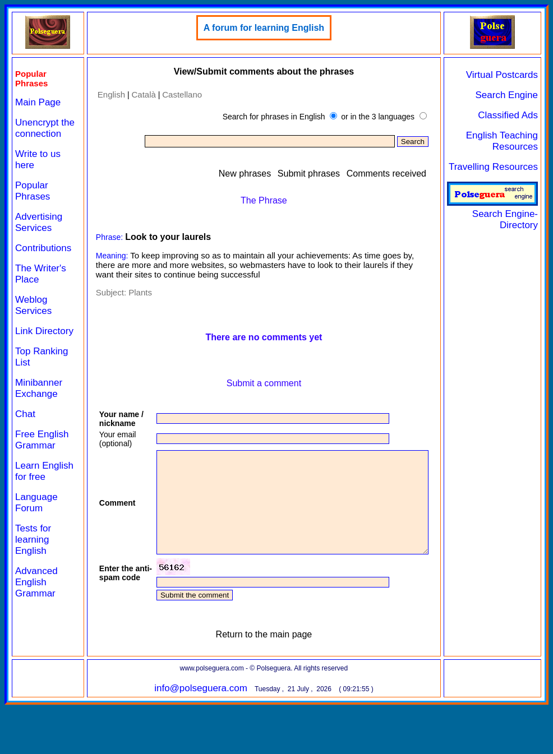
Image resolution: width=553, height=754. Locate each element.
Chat (25, 436)
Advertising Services (38, 233)
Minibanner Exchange (38, 411)
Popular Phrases (32, 202)
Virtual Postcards (506, 75)
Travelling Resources (497, 166)
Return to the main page (261, 679)
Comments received (390, 173)
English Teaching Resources (506, 141)
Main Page (38, 102)
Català (134, 94)
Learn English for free (37, 499)
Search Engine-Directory (496, 213)
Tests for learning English (33, 573)
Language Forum (36, 536)
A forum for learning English (261, 28)
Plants (131, 292)
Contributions (43, 259)
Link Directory (34, 348)
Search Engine (511, 95)
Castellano (173, 94)
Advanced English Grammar (36, 615)
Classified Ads (512, 115)
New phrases (249, 173)
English (102, 94)
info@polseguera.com (198, 733)
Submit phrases (313, 173)
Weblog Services (33, 316)
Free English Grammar (41, 462)
